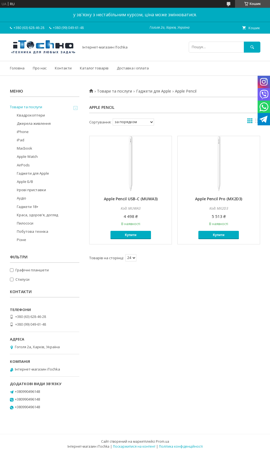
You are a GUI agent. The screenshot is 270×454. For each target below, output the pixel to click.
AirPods (23, 165)
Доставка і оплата (133, 68)
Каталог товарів (94, 68)
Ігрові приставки (31, 189)
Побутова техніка (32, 231)
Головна (17, 68)
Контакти (63, 68)
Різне (21, 239)
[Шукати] (252, 47)
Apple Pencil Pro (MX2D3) (218, 198)
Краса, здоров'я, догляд (37, 214)
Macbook (24, 148)
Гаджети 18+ (27, 206)
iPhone (23, 131)
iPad (20, 139)
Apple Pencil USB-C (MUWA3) (131, 198)
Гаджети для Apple (153, 91)
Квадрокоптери (31, 115)
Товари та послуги (114, 91)
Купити (130, 235)
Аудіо (21, 198)
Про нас (40, 68)
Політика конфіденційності (181, 446)
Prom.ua (162, 441)
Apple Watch (27, 156)
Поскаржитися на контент (134, 446)
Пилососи (25, 223)
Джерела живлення (34, 123)
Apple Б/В (25, 181)
